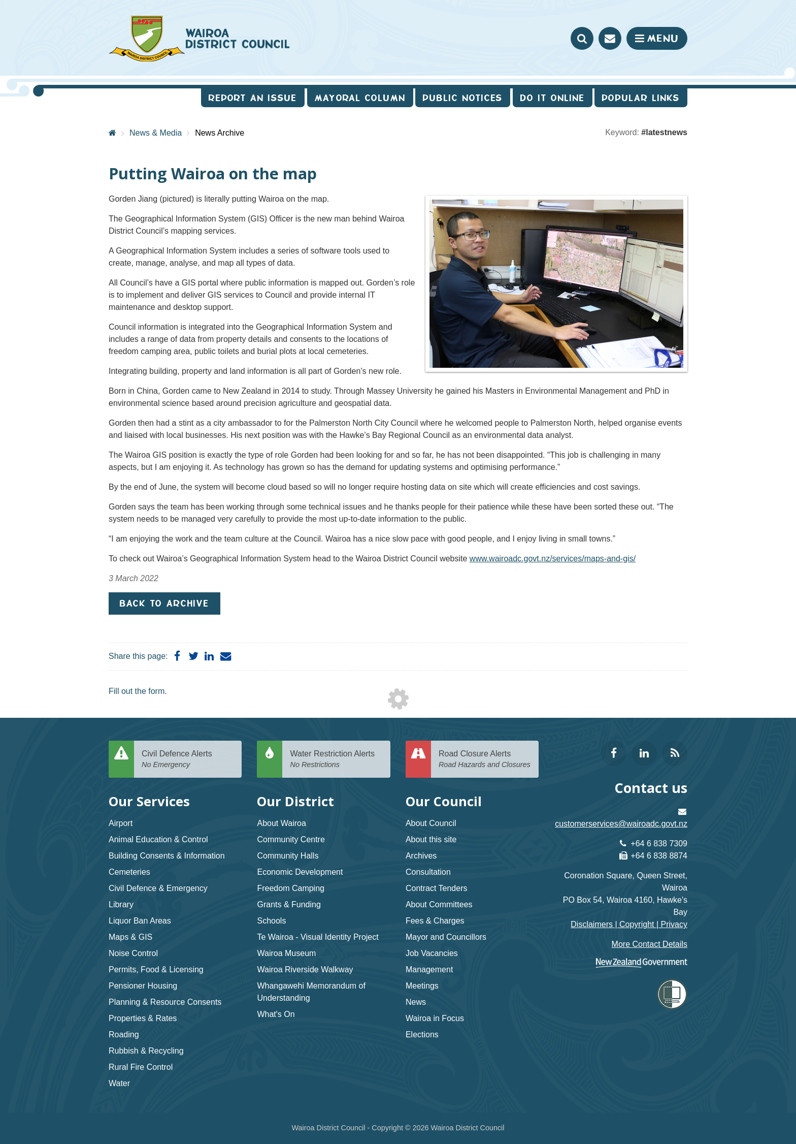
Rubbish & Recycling (146, 1050)
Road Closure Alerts (485, 759)
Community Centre (290, 839)
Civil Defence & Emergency (158, 888)
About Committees (439, 904)
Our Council (444, 801)
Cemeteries (129, 872)
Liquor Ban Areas (140, 920)
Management (429, 969)
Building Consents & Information (167, 855)
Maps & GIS (130, 937)
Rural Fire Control (141, 1067)
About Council (431, 823)
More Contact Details (649, 944)
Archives (421, 855)
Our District (295, 801)
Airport (120, 823)
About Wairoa (281, 823)
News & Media (155, 133)
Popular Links (641, 98)
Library (121, 904)
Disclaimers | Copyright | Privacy (629, 924)
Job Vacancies (432, 953)
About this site (431, 839)
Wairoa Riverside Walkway (305, 969)
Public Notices (463, 98)
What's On (275, 1014)
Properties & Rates (143, 1018)
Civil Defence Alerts (188, 759)
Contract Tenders (437, 888)
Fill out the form (136, 691)
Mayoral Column (360, 98)
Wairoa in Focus (435, 1018)
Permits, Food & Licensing (156, 969)
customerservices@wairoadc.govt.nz (621, 823)
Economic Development (300, 872)
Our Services (149, 801)
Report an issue (253, 98)
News (416, 1002)
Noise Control (133, 953)
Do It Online (552, 98)
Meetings (422, 985)
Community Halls (287, 855)
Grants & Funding (288, 904)
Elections (422, 1034)
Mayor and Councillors (446, 937)
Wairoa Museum (286, 953)
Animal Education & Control (158, 839)
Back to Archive (164, 603)
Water (119, 1083)
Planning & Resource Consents (165, 1002)
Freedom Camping (290, 888)
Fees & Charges (435, 920)
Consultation (428, 872)
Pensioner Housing (143, 985)
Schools (271, 920)
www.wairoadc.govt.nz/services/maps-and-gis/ (553, 558)
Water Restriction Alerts (336, 759)
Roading (124, 1034)
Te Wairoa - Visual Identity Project (317, 937)
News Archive (219, 133)
